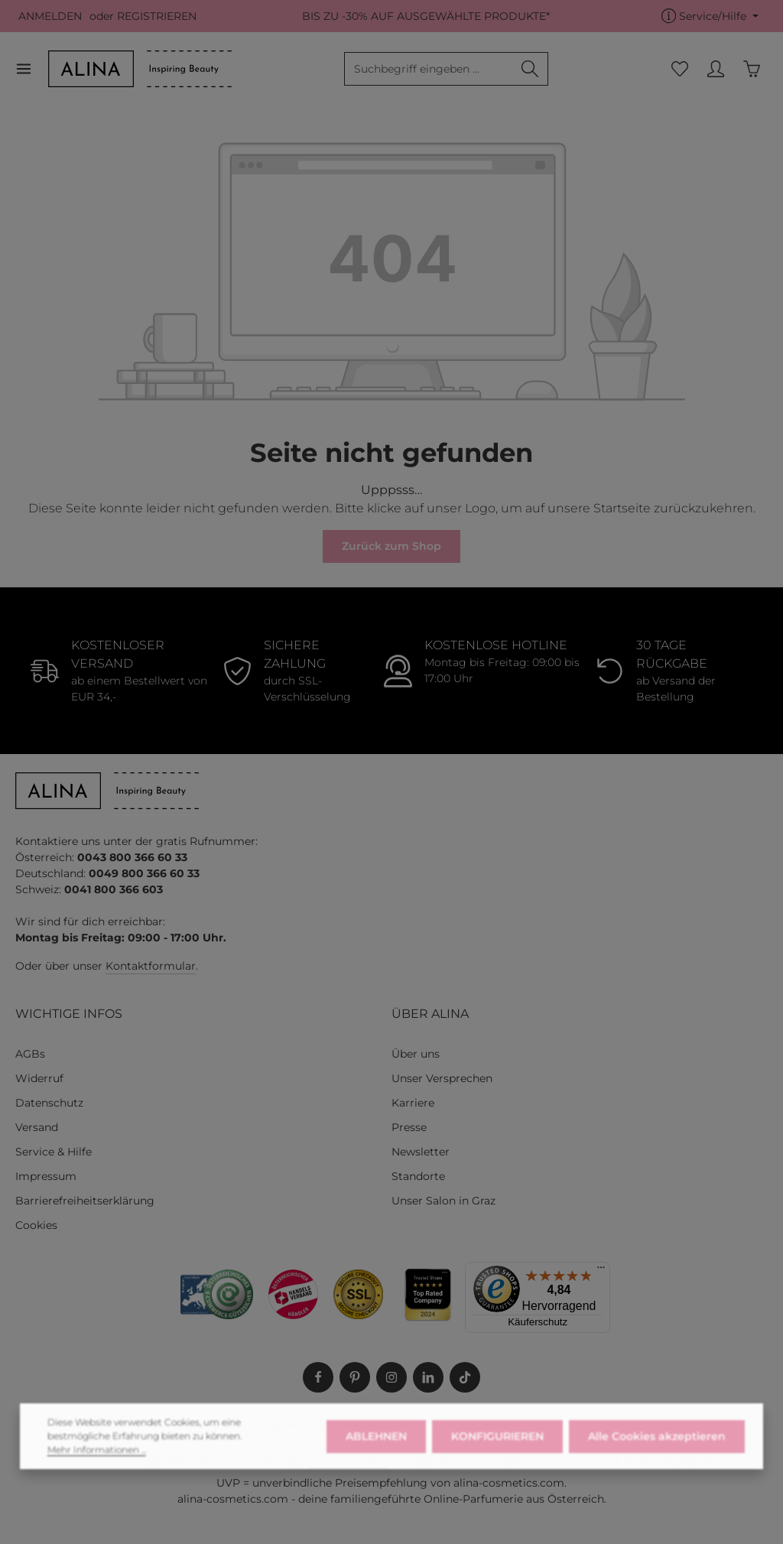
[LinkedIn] (428, 1377)
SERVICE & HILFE (466, 1425)
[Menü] (31, 69)
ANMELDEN (50, 16)
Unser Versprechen (442, 1078)
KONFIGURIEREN (497, 1461)
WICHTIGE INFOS (68, 1013)
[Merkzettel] (679, 69)
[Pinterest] (355, 1377)
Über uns (416, 1054)
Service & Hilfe (53, 1152)
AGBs (30, 1054)
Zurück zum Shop (391, 546)
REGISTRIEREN (157, 16)
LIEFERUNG (302, 1425)
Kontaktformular (151, 966)
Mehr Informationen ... (96, 1474)
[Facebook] (318, 1377)
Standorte (418, 1176)
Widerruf (39, 1078)
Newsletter (421, 1152)
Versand (36, 1127)
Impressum (45, 1176)
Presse (409, 1127)
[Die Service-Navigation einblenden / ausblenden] (710, 16)
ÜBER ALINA (430, 1013)
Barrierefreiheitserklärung (84, 1201)
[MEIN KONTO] (715, 69)
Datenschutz (49, 1103)
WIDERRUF (377, 1425)
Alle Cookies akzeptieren (657, 1461)
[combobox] (428, 69)
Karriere (413, 1103)
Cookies (36, 1225)
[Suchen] (530, 69)
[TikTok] (465, 1377)
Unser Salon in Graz (443, 1201)
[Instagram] (391, 1377)
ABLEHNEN (376, 1461)
